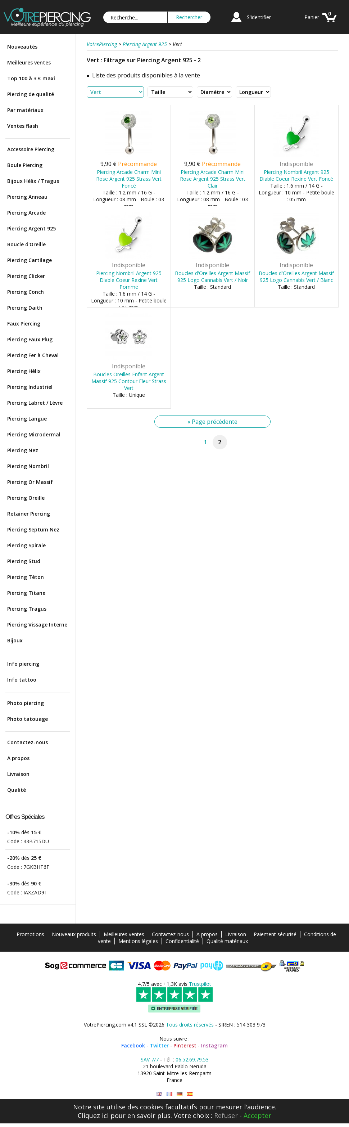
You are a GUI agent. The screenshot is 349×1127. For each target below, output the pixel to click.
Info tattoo (21, 679)
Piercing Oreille (26, 497)
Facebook (133, 1045)
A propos (18, 758)
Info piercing (23, 663)
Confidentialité (182, 941)
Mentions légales (138, 941)
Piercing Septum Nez (33, 529)
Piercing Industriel (30, 386)
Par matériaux (25, 110)
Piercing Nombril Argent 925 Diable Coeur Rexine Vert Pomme (129, 280)
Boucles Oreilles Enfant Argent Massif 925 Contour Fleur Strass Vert (128, 381)
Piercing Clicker (26, 276)
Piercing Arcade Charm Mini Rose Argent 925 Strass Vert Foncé (129, 179)
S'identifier (259, 17)
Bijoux (15, 640)
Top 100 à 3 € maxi (31, 78)
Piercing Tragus (26, 608)
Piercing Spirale (26, 545)
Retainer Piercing (28, 513)
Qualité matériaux (227, 941)
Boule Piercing (24, 165)
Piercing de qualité (30, 94)
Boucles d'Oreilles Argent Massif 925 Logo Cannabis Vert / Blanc (296, 276)
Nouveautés (22, 46)
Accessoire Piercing (30, 149)
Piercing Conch (25, 291)
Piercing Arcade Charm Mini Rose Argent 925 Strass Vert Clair (212, 179)
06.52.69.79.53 (192, 1059)
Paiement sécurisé (275, 934)
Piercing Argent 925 (31, 228)
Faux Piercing (23, 323)
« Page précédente (212, 422)
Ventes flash (22, 125)
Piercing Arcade (26, 212)
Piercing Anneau (27, 196)
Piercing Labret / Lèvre (35, 402)
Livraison (18, 774)
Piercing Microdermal (33, 434)
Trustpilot (200, 983)
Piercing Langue (27, 418)
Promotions (30, 934)
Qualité (16, 789)
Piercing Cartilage (29, 260)
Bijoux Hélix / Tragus (33, 181)
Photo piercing (25, 703)
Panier (311, 17)
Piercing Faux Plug (30, 339)
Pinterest (184, 1045)
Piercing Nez (22, 450)
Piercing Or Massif (30, 482)
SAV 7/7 (150, 1059)
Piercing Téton (25, 577)
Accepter (257, 1115)
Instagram (214, 1045)
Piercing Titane (26, 592)
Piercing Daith (24, 307)
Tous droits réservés (190, 1024)
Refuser (226, 1115)
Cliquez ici (93, 1115)
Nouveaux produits (74, 934)
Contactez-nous (27, 742)
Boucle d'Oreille (26, 244)
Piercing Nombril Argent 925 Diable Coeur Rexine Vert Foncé (296, 175)
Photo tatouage (27, 718)
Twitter (159, 1045)
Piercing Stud (23, 561)
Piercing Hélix (24, 371)
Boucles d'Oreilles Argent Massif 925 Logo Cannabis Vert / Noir (212, 276)
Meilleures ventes (29, 62)
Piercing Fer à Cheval (33, 355)
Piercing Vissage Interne (37, 624)
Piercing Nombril (28, 466)
